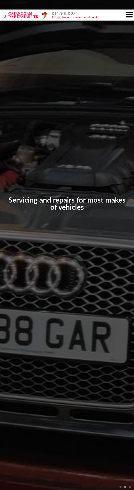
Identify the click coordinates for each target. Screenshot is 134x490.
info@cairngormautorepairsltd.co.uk (75, 17)
